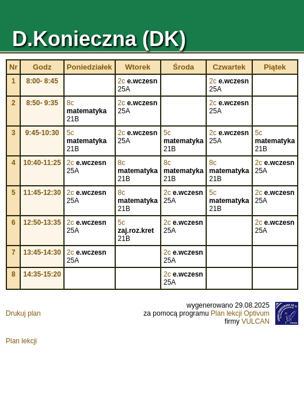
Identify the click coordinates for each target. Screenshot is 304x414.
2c (122, 81)
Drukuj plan (23, 313)
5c (70, 133)
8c (70, 103)
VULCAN (255, 321)
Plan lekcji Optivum (240, 313)
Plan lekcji (21, 341)
